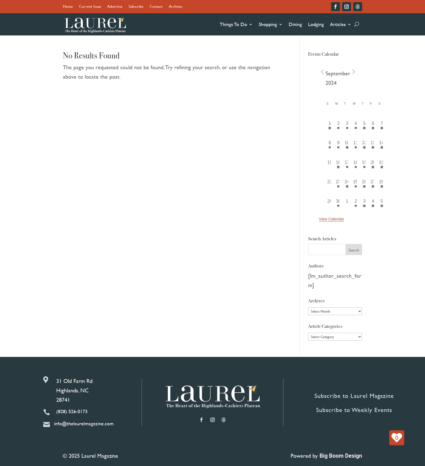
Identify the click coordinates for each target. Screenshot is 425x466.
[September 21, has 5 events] (381, 164)
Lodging (316, 24)
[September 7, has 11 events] (381, 125)
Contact (156, 6)
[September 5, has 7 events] (364, 125)
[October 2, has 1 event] (355, 203)
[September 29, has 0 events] (330, 203)
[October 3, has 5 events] (364, 203)
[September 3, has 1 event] (347, 125)
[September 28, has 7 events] (381, 184)
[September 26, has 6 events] (364, 184)
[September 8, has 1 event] (330, 145)
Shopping (268, 24)
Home (68, 6)
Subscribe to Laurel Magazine (354, 396)
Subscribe (136, 6)
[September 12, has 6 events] (364, 145)
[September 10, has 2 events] (347, 145)
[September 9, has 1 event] (338, 145)
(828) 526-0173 (72, 411)
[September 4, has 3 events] (355, 125)
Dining (295, 24)
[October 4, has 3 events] (373, 203)
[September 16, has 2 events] (338, 164)
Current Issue (90, 6)
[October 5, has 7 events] (381, 203)
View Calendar (331, 219)
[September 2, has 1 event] (338, 125)
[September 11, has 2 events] (355, 145)
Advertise (114, 6)
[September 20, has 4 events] (373, 164)
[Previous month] (322, 72)
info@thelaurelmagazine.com (84, 423)
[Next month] (353, 72)
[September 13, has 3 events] (373, 145)
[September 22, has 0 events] (330, 184)
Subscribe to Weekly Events (354, 410)
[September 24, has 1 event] (347, 184)
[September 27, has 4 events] (373, 184)
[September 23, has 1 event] (338, 184)
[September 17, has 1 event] (347, 164)
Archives (175, 6)
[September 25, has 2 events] (355, 184)
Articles (338, 24)
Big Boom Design (340, 455)
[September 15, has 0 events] (330, 164)
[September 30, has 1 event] (338, 203)
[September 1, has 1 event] (330, 125)
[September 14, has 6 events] (381, 145)
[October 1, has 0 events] (347, 203)
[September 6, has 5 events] (373, 125)
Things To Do (233, 24)
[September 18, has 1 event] (355, 164)
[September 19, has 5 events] (364, 164)
